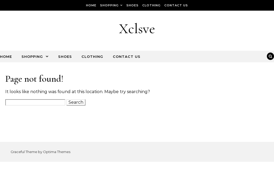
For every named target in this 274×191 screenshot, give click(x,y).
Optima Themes (56, 152)
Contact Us (176, 5)
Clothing (151, 5)
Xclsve (137, 28)
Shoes (132, 5)
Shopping (109, 5)
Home (91, 5)
